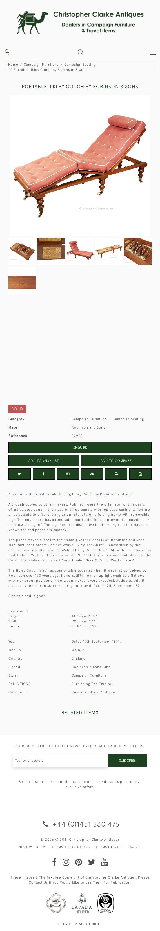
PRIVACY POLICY (32, 847)
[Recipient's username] (60, 760)
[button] (81, 52)
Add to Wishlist (43, 461)
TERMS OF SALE (109, 847)
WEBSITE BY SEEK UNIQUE (80, 924)
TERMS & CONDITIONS (71, 847)
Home (13, 65)
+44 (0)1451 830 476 (80, 824)
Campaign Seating (79, 65)
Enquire (80, 447)
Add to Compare (116, 461)
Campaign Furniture (41, 65)
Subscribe (127, 761)
